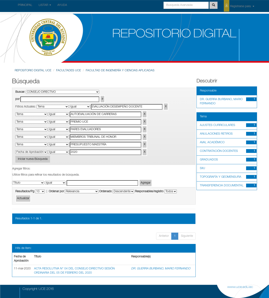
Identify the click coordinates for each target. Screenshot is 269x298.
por (17, 99)
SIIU (202, 168)
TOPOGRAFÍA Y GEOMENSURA (220, 177)
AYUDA (62, 5)
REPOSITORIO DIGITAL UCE (33, 70)
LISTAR (45, 5)
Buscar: (20, 92)
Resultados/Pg (24, 191)
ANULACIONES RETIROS (216, 133)
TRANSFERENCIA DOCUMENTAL (222, 185)
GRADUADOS (209, 159)
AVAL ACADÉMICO (212, 142)
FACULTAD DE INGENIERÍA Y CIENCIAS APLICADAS (120, 70)
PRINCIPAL (25, 5)
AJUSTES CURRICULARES (217, 125)
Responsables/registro (149, 191)
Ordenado (105, 191)
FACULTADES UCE (68, 70)
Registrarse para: (239, 6)
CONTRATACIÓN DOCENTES (219, 151)
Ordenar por (56, 191)
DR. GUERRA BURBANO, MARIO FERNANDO (160, 268)
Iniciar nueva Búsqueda (32, 159)
